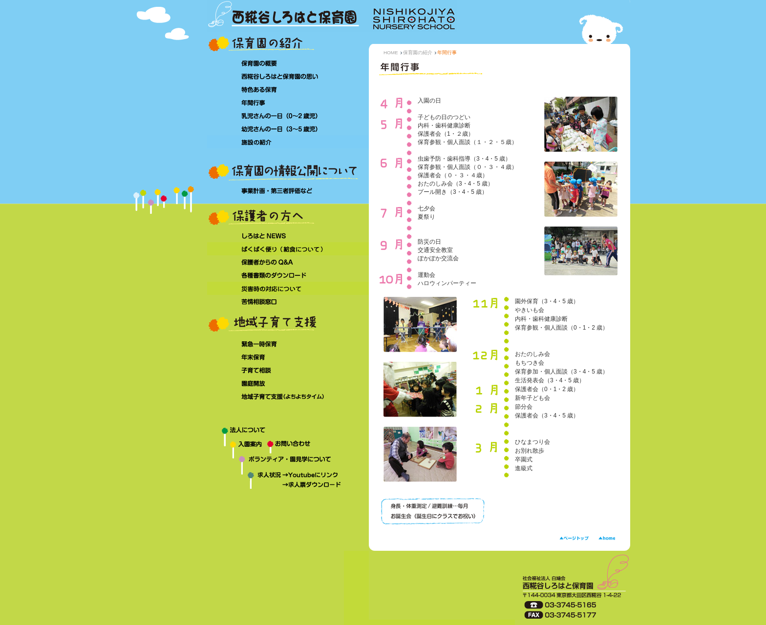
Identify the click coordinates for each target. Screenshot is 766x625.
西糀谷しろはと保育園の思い (288, 76)
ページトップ (574, 538)
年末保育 (288, 357)
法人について (288, 432)
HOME (390, 52)
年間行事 (288, 102)
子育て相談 (288, 370)
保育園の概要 (288, 62)
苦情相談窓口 (288, 301)
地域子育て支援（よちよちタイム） (288, 397)
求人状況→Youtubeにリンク (280, 476)
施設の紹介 (288, 141)
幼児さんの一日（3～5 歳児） (288, 128)
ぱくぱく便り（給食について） (288, 248)
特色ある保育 (288, 89)
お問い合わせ (318, 447)
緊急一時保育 (288, 344)
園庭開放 (288, 383)
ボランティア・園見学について (288, 463)
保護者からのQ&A (288, 262)
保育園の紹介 (417, 52)
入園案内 (237, 447)
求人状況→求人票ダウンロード (280, 486)
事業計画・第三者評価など (288, 191)
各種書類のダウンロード (288, 275)
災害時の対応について (288, 288)
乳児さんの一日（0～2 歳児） (288, 115)
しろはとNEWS (288, 235)
